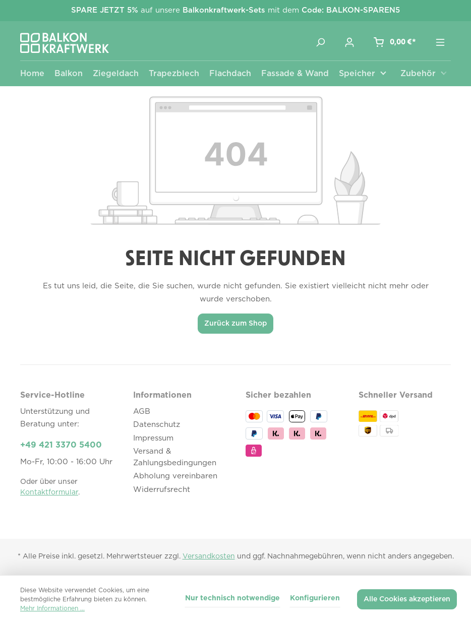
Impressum (153, 438)
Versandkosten (209, 556)
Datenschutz (156, 424)
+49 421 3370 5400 (61, 445)
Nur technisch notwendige (232, 598)
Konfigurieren (315, 598)
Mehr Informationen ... (52, 608)
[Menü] (440, 42)
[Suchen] (320, 42)
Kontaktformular (49, 492)
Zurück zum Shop (235, 323)
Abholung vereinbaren (175, 476)
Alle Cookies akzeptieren (407, 599)
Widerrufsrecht (161, 489)
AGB (141, 411)
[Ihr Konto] (349, 42)
